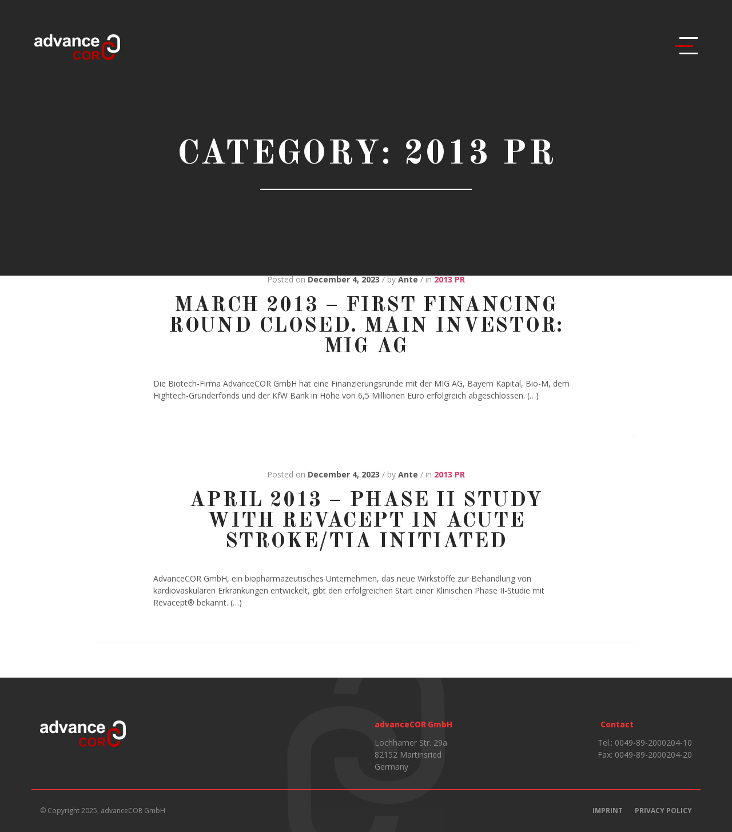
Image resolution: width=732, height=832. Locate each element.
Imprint (607, 810)
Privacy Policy (663, 810)
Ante (408, 279)
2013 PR (449, 279)
